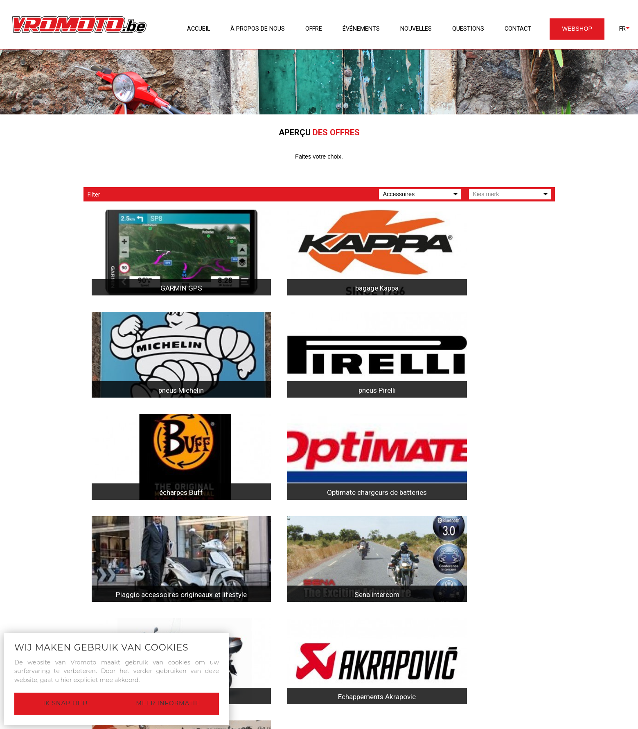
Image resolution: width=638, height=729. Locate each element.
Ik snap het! (65, 703)
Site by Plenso (409, 723)
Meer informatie (167, 703)
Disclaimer (270, 723)
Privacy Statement (313, 723)
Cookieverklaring (364, 723)
